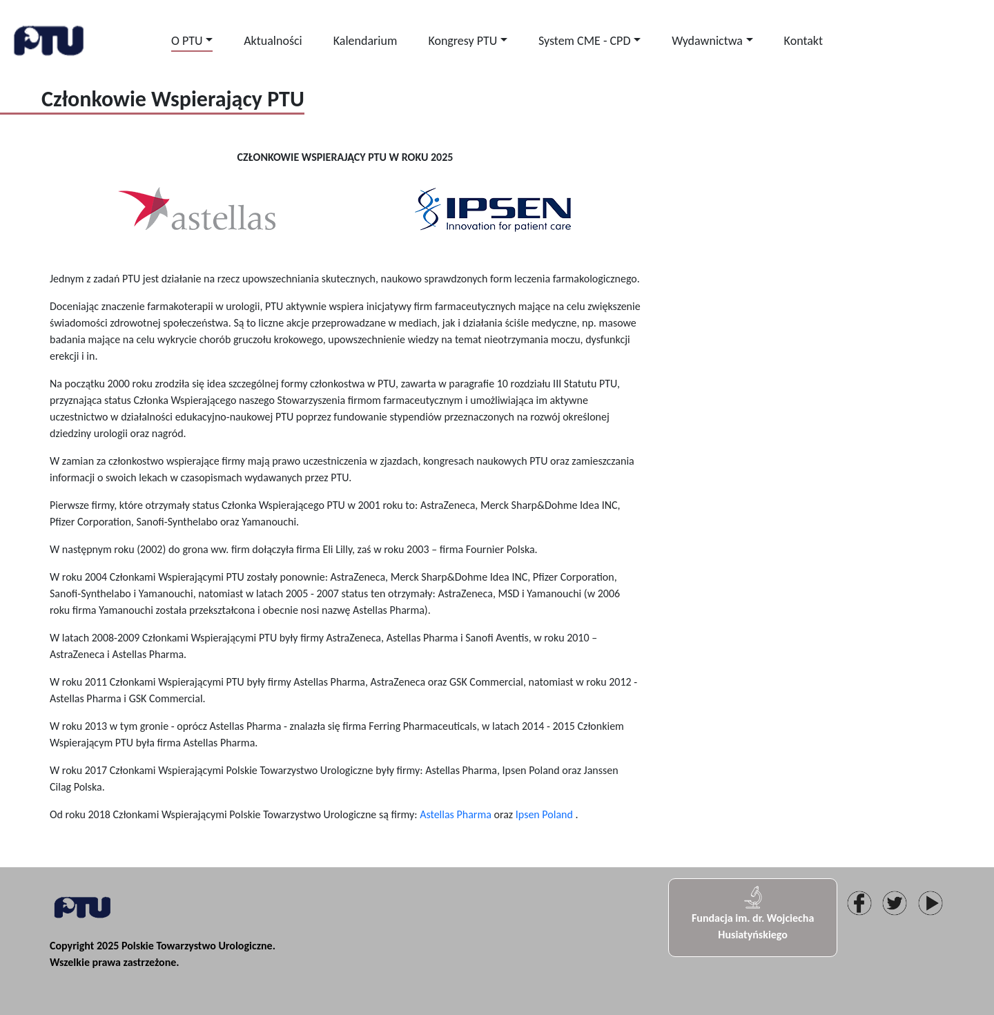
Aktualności (273, 40)
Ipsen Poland (544, 814)
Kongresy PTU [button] (462, 40)
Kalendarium (365, 40)
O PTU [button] (187, 40)
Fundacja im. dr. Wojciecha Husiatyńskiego (753, 912)
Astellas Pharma (455, 814)
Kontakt (803, 40)
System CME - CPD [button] (584, 40)
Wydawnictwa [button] (707, 40)
